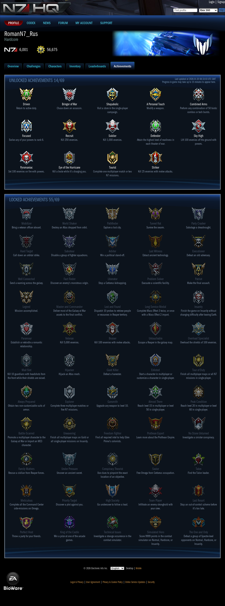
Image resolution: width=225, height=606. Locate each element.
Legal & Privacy (76, 582)
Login (211, 2)
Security (151, 582)
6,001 (23, 49)
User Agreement (93, 582)
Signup (221, 2)
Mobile (139, 568)
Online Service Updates (135, 582)
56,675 (52, 49)
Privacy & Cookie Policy (113, 582)
